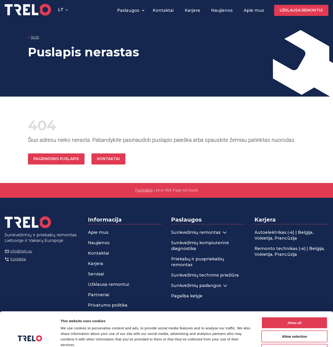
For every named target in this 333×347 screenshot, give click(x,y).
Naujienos (222, 10)
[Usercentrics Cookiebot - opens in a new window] (30, 338)
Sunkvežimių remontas (199, 232)
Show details (242, 338)
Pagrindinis (144, 190)
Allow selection (294, 304)
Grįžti (35, 37)
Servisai (96, 274)
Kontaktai (163, 10)
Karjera (192, 10)
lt (61, 9)
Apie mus (254, 10)
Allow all (295, 290)
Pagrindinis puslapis (56, 159)
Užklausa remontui (301, 10)
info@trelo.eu (21, 251)
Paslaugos (128, 10)
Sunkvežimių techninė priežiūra (205, 275)
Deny (294, 318)
